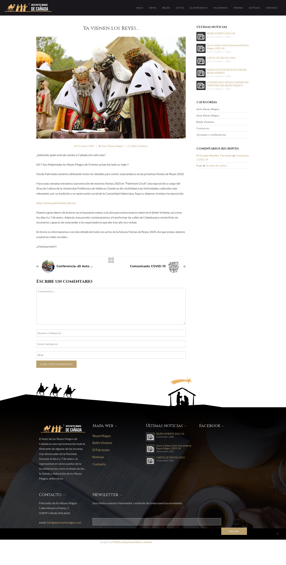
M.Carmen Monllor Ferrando (214, 155)
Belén (166, 7)
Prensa (238, 7)
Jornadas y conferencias (211, 134)
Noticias (254, 7)
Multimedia (221, 7)
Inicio (139, 7)
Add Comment (137, 146)
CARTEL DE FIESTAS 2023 (221, 57)
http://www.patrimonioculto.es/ (56, 203)
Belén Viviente (205, 121)
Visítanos (271, 7)
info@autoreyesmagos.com (64, 522)
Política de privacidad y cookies (132, 542)
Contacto (99, 464)
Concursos (202, 128)
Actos (180, 7)
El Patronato (199, 7)
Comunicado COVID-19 (148, 266)
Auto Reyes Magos (112, 146)
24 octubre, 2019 (84, 146)
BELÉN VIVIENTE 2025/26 (221, 33)
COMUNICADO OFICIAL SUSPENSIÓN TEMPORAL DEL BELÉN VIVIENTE (227, 84)
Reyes (152, 7)
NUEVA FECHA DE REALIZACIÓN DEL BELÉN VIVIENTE (227, 71)
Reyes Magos (101, 436)
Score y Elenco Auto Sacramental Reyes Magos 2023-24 (228, 47)
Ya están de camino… (217, 165)
